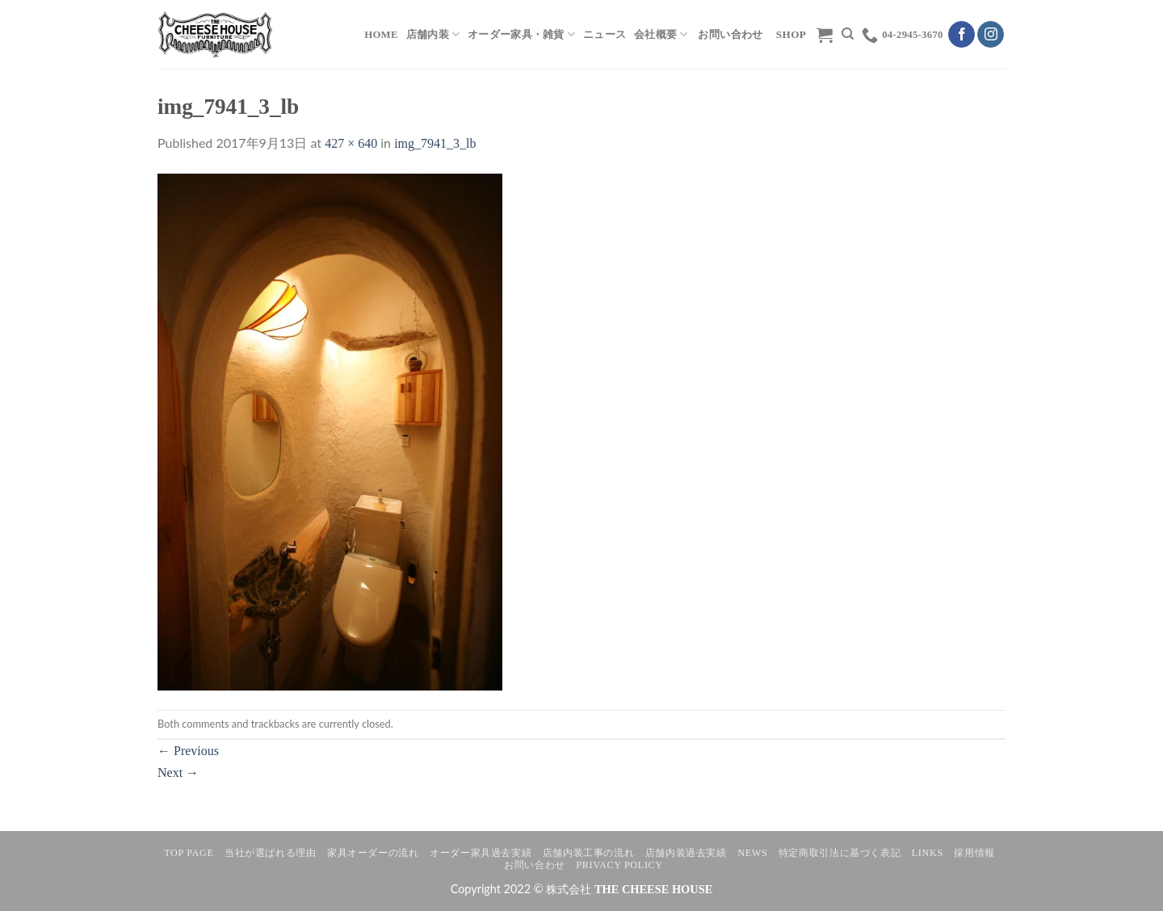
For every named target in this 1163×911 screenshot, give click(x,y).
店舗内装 (433, 34)
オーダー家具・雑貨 (521, 34)
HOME (381, 34)
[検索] (848, 34)
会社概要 (660, 34)
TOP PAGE (188, 853)
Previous (188, 751)
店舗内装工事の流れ (589, 853)
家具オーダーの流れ (373, 853)
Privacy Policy (619, 865)
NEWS (752, 853)
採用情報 (974, 853)
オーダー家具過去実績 (480, 853)
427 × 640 (351, 143)
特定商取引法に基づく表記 (840, 853)
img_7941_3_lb (435, 143)
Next (178, 772)
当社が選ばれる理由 (271, 853)
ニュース (604, 34)
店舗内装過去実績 (686, 853)
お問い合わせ (534, 865)
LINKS (927, 853)
